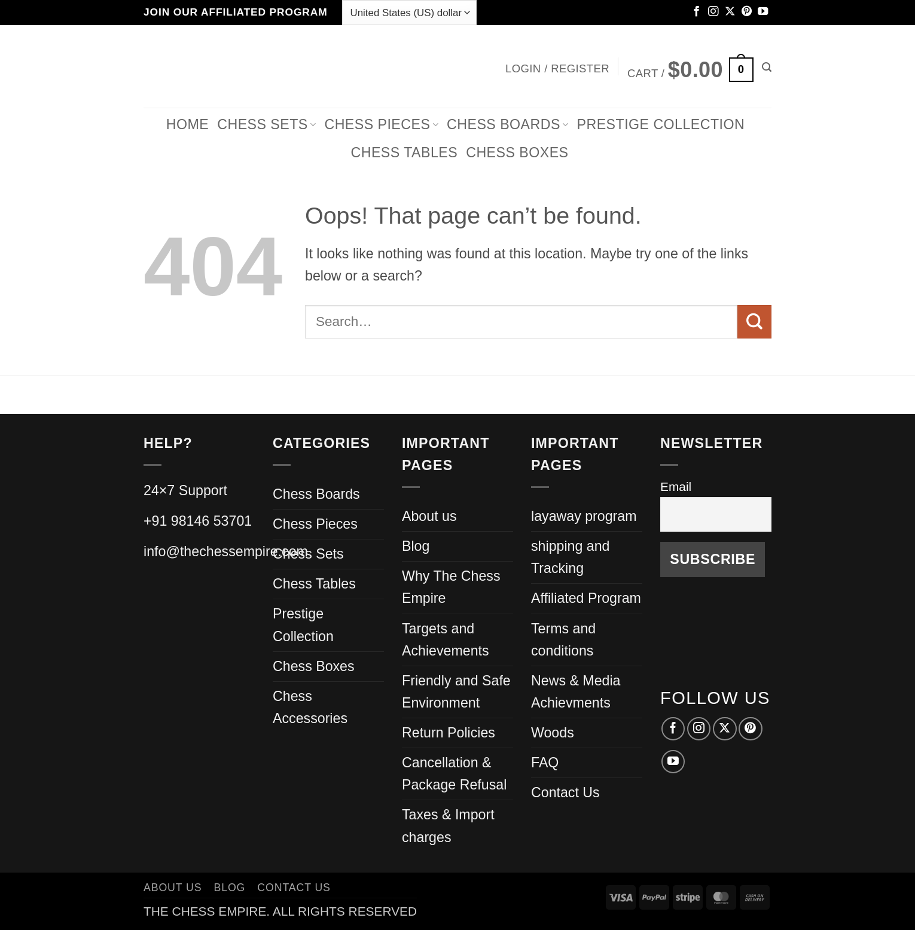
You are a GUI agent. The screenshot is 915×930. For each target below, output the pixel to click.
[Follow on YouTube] (763, 12)
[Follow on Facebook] (696, 12)
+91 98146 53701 (198, 521)
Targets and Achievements (445, 639)
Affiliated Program (586, 598)
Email (675, 486)
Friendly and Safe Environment (456, 692)
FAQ (545, 762)
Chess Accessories (310, 707)
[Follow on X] (730, 12)
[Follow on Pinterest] (747, 12)
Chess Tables (314, 583)
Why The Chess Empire (451, 587)
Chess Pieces (315, 524)
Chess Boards (507, 124)
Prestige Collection (661, 124)
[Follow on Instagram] (713, 12)
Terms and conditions (563, 639)
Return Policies (448, 732)
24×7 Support (185, 490)
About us (429, 516)
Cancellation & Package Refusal (454, 773)
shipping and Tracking (570, 557)
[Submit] (754, 322)
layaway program (584, 516)
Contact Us (565, 792)
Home (187, 124)
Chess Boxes (517, 152)
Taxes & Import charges (448, 825)
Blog (415, 546)
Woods (552, 732)
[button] (557, 66)
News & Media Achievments (576, 692)
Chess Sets (266, 124)
